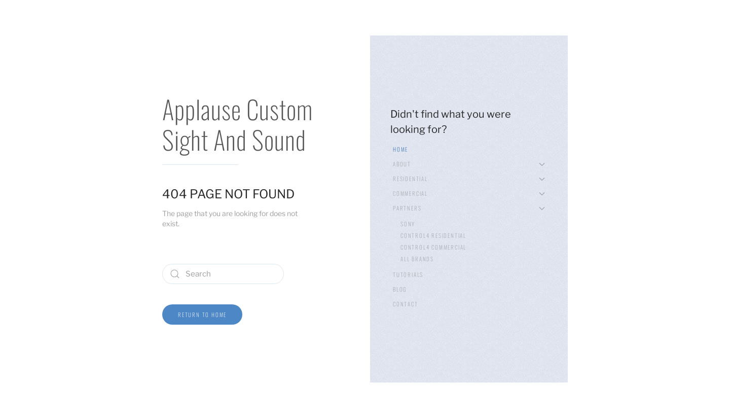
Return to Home (202, 314)
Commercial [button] (469, 193)
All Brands (417, 259)
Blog (400, 289)
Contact (405, 304)
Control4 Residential (433, 235)
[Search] (223, 274)
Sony (407, 224)
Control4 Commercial (433, 247)
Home (400, 149)
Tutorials (408, 274)
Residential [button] (469, 179)
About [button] (469, 164)
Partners (469, 208)
